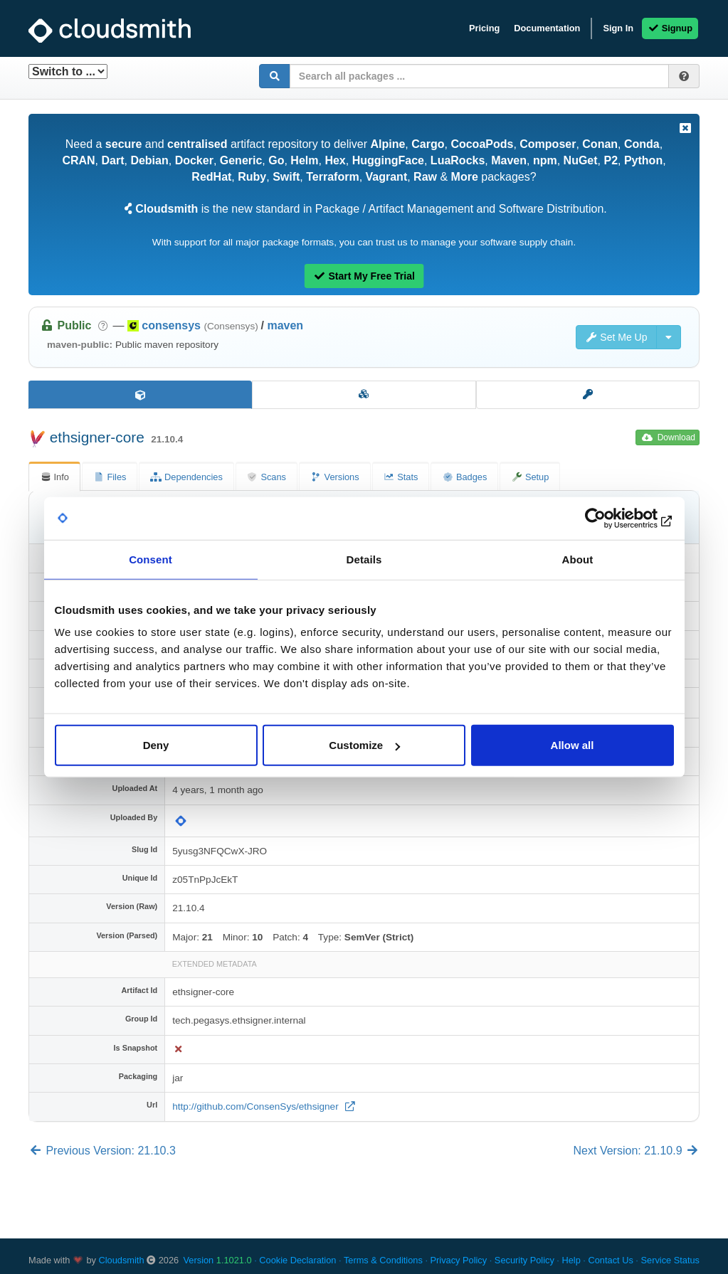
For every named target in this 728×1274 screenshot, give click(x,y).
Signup (670, 28)
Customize (364, 745)
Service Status (670, 1260)
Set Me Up (616, 337)
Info (54, 477)
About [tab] (578, 559)
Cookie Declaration (297, 1260)
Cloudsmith (121, 1260)
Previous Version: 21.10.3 (102, 1151)
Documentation (547, 28)
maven (285, 325)
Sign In (618, 28)
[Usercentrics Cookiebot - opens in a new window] (611, 518)
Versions (334, 477)
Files (110, 477)
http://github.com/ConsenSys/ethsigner (256, 1106)
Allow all (572, 745)
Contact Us (610, 1260)
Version (218, 1260)
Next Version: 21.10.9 (637, 1151)
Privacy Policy (459, 1260)
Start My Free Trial (364, 276)
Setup (530, 477)
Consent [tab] (150, 559)
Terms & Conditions (383, 1260)
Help (570, 1260)
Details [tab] (364, 559)
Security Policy (524, 1260)
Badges (464, 477)
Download (668, 437)
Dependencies (186, 477)
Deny (156, 745)
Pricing (484, 28)
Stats (401, 477)
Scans (266, 477)
